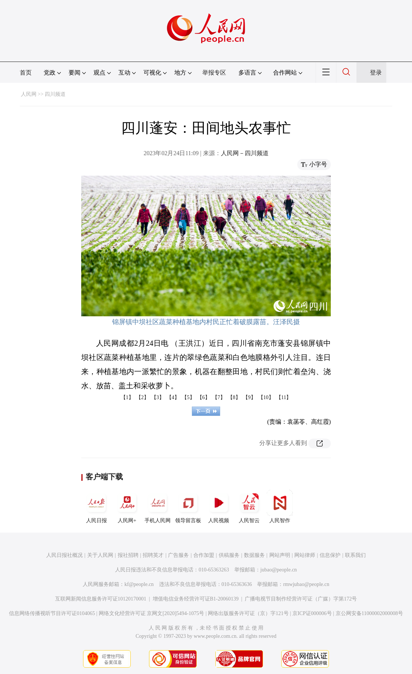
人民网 (29, 94)
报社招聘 (128, 555)
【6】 (203, 397)
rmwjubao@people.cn (306, 584)
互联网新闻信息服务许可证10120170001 (100, 599)
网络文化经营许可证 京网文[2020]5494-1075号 (152, 613)
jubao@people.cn (278, 570)
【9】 (249, 397)
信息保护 (330, 555)
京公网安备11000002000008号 (369, 613)
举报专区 (214, 72)
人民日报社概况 (64, 555)
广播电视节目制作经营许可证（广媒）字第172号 (301, 599)
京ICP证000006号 (312, 613)
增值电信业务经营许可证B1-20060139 (196, 599)
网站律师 (304, 555)
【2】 (142, 397)
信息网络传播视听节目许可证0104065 (52, 613)
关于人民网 (100, 555)
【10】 (266, 397)
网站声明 (279, 555)
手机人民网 (158, 506)
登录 (376, 72)
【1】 (127, 397)
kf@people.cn (139, 584)
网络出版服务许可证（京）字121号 (248, 613)
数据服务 (254, 555)
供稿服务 (229, 555)
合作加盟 (203, 555)
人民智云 (249, 506)
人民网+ (127, 506)
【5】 (188, 397)
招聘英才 (153, 555)
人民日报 (96, 506)
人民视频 (219, 506)
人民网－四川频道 (245, 153)
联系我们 (355, 555)
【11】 (283, 397)
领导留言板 (188, 506)
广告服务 (178, 555)
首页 (26, 72)
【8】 (234, 397)
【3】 (157, 397)
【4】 (173, 397)
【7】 (218, 397)
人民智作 (280, 506)
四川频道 (55, 94)
